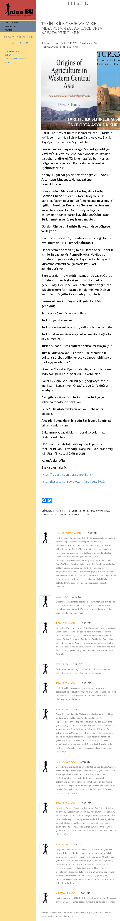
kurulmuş (74, 515)
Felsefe (54, 43)
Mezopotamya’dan (101, 511)
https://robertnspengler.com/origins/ (67, 474)
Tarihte (60, 511)
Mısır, (86, 511)
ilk (68, 511)
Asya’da (62, 515)
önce (45, 515)
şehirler (76, 511)
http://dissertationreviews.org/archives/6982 (73, 481)
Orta (53, 515)
